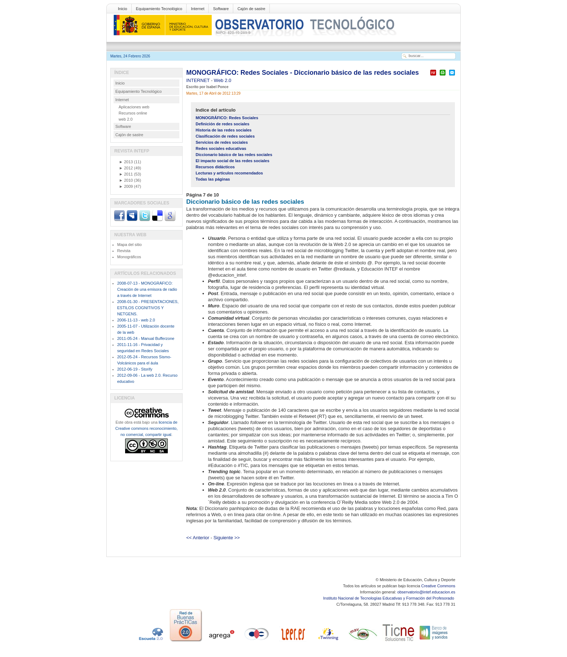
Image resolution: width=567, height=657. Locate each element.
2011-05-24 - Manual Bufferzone (145, 338)
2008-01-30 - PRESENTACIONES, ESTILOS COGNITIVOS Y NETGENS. (148, 307)
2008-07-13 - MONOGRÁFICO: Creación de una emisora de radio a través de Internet (147, 289)
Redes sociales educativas (221, 148)
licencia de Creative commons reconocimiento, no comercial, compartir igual (146, 428)
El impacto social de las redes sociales (232, 161)
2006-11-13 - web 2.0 (136, 320)
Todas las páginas (213, 179)
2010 (126, 180)
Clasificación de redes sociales (225, 136)
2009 (126, 186)
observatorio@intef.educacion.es (426, 592)
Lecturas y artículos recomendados (229, 173)
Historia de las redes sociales (224, 130)
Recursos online (133, 113)
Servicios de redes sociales (222, 142)
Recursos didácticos (215, 167)
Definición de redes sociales (223, 124)
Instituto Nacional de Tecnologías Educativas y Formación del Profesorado (389, 598)
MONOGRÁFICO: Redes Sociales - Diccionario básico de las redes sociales (302, 72)
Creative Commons (438, 586)
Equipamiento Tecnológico (159, 9)
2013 (126, 162)
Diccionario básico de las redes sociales (234, 154)
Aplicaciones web (134, 107)
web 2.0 (126, 119)
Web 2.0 (222, 80)
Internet (197, 9)
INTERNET (198, 80)
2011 (126, 174)
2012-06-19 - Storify (134, 369)
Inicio (122, 9)
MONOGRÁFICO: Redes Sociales (227, 118)
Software (221, 9)
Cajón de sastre (251, 9)
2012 (126, 168)
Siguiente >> (226, 537)
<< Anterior (197, 537)
